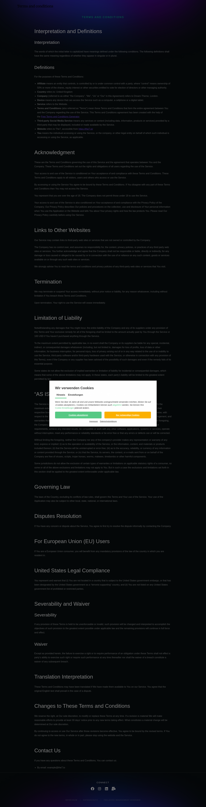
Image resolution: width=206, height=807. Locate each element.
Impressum (93, 421)
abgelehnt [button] (117, 405)
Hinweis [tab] (61, 395)
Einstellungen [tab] (75, 395)
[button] (78, 415)
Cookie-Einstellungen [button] (64, 408)
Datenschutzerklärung (108, 421)
